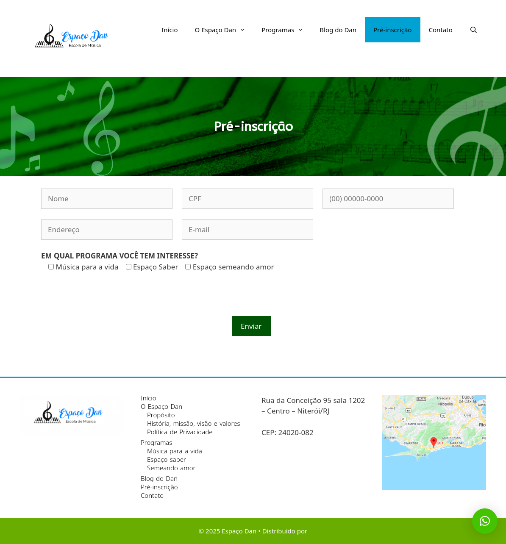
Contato (441, 29)
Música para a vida (174, 451)
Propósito (161, 415)
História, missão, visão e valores (193, 423)
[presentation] (105, 299)
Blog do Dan (338, 29)
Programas (286, 29)
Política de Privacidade (179, 431)
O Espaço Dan (224, 29)
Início (169, 29)
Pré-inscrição (392, 29)
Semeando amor (171, 468)
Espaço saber (166, 459)
